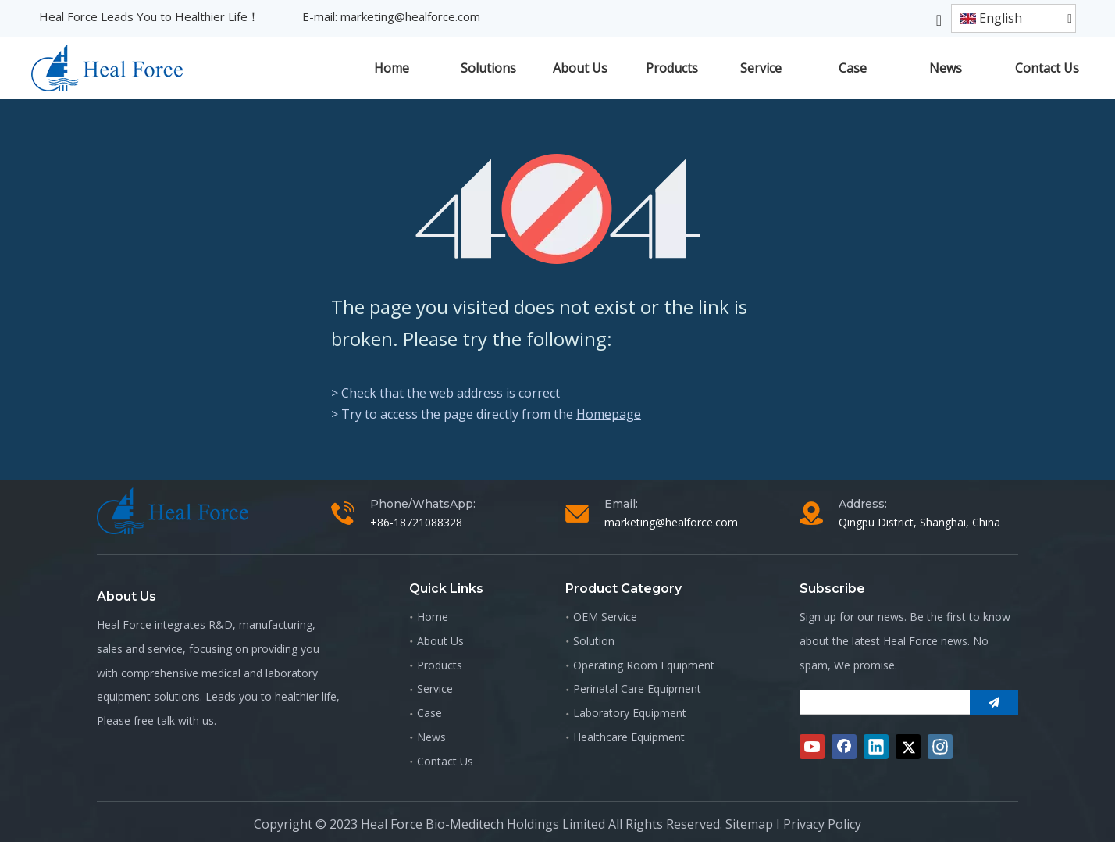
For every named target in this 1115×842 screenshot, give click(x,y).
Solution (593, 640)
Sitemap (749, 824)
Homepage (608, 414)
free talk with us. (175, 720)
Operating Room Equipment (643, 665)
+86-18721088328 (416, 522)
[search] (881, 702)
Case (429, 712)
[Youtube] (812, 746)
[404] (557, 209)
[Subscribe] (994, 702)
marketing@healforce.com (410, 16)
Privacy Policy (822, 824)
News (431, 737)
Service (435, 688)
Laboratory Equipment (629, 712)
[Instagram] (940, 746)
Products (439, 665)
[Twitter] (908, 746)
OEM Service (605, 616)
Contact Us (445, 761)
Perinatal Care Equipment (637, 688)
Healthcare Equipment (629, 737)
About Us (440, 640)
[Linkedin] (876, 746)
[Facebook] (844, 746)
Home (432, 616)
